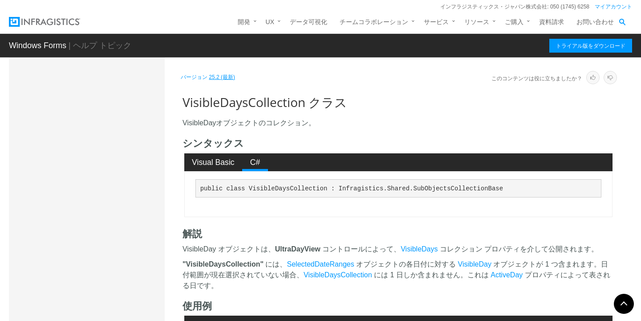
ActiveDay (507, 275)
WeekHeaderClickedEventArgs (101, 264)
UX (270, 21)
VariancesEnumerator (88, 131)
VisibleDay (73, 171)
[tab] (213, 162)
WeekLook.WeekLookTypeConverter (109, 296)
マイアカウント (613, 7)
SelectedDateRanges (320, 264)
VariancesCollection (86, 115)
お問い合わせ (595, 21)
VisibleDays (419, 249)
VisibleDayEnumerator (90, 186)
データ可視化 (308, 21)
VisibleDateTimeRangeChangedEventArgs (110, 151)
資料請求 (551, 21)
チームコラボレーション (374, 21)
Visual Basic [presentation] (213, 162)
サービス (436, 21)
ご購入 (514, 21)
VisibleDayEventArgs (88, 202)
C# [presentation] (255, 162)
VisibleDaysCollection (91, 218)
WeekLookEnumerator (90, 311)
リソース (476, 21)
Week (67, 249)
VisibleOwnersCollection (92, 233)
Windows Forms (37, 45)
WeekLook (73, 280)
